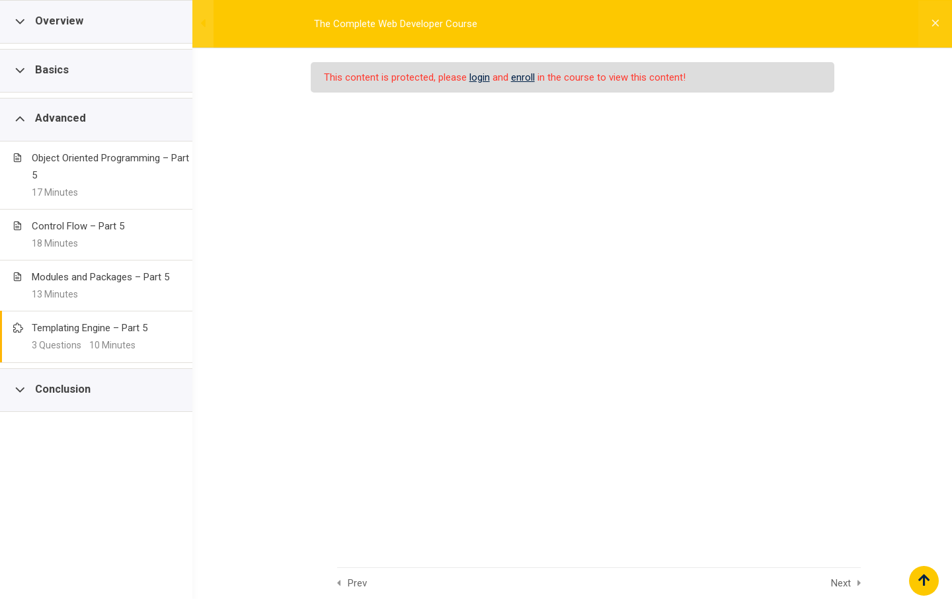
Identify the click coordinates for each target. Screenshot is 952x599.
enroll (542, 77)
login (499, 77)
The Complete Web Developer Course (412, 24)
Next (875, 583)
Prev (391, 583)
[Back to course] (932, 24)
